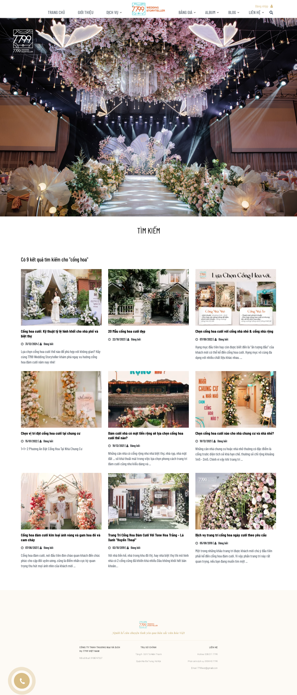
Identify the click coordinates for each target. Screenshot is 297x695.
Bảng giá (185, 12)
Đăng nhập (261, 6)
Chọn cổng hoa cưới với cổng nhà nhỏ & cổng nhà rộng (234, 331)
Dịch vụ (112, 12)
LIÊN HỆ (255, 12)
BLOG (232, 12)
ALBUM (210, 12)
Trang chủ (56, 12)
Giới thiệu (86, 12)
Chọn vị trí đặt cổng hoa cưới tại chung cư (50, 433)
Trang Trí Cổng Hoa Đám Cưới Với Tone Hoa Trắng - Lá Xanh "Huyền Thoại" (146, 537)
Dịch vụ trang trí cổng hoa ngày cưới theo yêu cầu (230, 534)
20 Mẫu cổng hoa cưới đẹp (126, 331)
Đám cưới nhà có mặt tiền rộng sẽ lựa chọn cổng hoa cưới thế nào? (145, 435)
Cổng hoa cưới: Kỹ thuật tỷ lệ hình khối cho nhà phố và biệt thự (59, 333)
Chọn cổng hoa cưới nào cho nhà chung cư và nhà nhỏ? (234, 433)
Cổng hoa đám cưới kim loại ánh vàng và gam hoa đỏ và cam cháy (60, 537)
